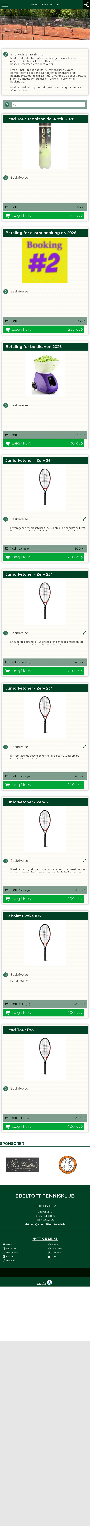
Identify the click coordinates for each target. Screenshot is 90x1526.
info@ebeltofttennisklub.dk (48, 1224)
